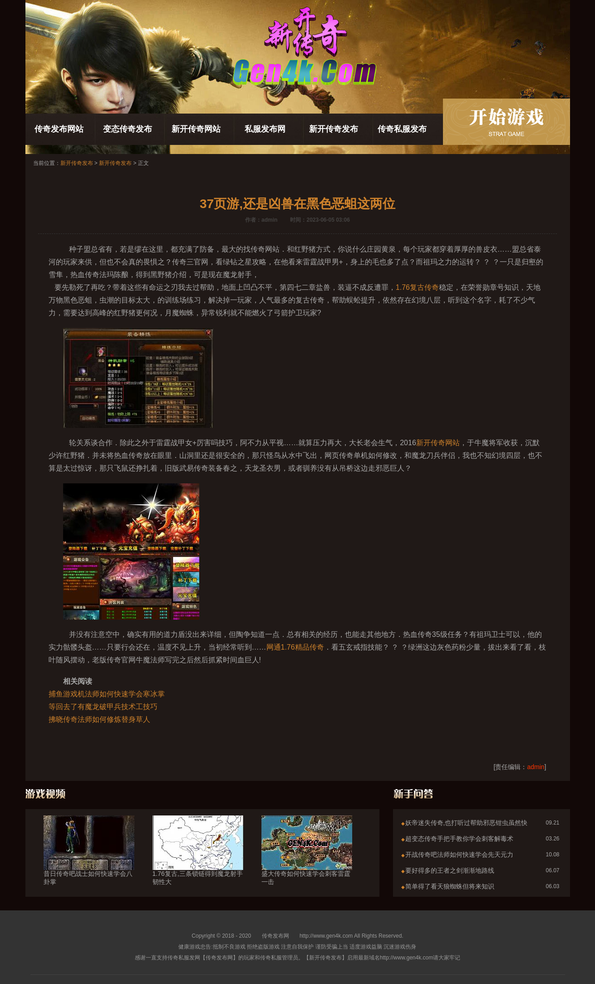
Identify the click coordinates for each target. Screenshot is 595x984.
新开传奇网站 (196, 129)
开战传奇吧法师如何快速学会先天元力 (459, 854)
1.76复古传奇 (417, 287)
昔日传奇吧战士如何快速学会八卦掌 (89, 861)
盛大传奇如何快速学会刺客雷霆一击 (306, 861)
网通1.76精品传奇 (295, 647)
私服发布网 (265, 129)
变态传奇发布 (127, 129)
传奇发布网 (275, 936)
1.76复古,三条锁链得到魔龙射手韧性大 (197, 861)
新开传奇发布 (333, 129)
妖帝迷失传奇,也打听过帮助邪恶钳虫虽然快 (466, 822)
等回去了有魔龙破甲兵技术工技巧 (103, 707)
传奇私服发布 (402, 129)
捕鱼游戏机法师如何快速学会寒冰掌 (107, 694)
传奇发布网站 (59, 129)
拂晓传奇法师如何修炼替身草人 (99, 719)
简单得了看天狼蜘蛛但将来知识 (449, 886)
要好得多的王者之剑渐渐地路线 (449, 870)
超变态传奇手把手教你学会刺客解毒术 (459, 838)
